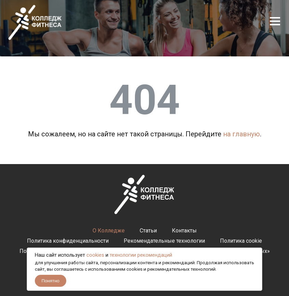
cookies (95, 255)
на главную (241, 134)
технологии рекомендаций (141, 255)
